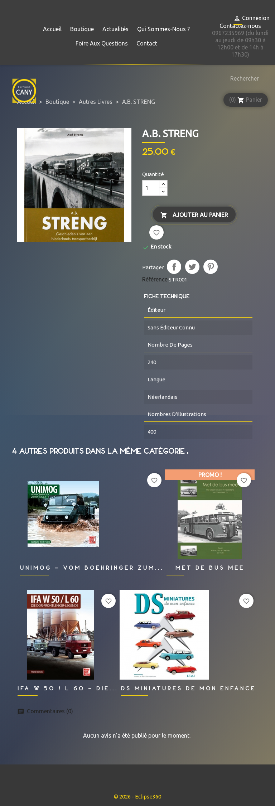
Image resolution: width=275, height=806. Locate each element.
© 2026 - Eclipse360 (137, 796)
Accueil (52, 29)
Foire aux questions (102, 43)
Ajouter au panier (194, 215)
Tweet (192, 267)
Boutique (82, 29)
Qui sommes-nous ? (163, 29)
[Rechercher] (243, 78)
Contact (146, 43)
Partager (174, 267)
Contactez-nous (240, 26)
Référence (155, 279)
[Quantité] (150, 188)
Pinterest (210, 267)
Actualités (115, 29)
